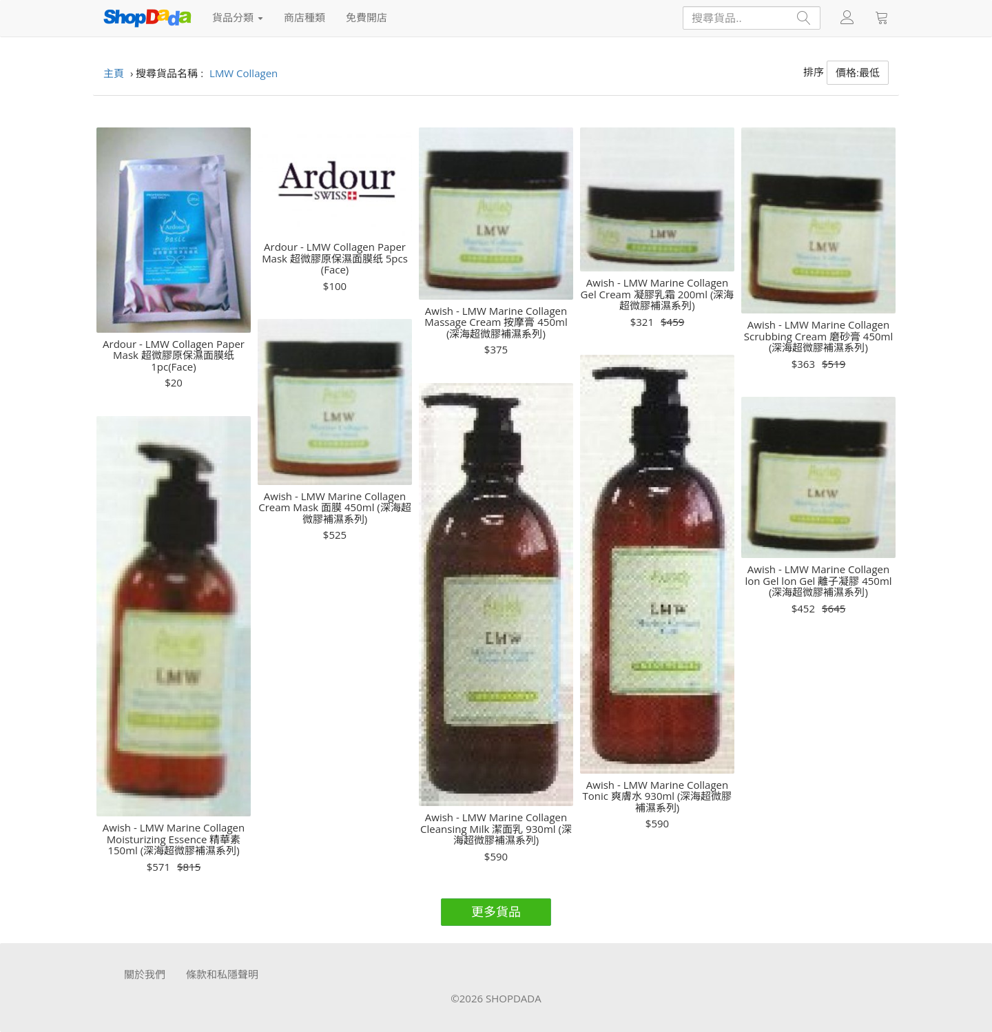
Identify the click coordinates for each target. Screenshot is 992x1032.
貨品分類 (237, 17)
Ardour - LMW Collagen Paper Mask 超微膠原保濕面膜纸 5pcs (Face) (335, 258)
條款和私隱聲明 (222, 974)
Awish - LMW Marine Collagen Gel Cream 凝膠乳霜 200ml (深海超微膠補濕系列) (657, 294)
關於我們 (144, 974)
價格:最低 (858, 72)
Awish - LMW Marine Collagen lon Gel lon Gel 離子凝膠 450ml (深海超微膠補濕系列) (818, 581)
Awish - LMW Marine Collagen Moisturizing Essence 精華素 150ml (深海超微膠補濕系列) (174, 839)
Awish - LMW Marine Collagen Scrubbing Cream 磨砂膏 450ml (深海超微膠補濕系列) (818, 336)
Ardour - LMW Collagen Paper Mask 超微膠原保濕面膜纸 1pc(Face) (174, 355)
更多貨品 (496, 911)
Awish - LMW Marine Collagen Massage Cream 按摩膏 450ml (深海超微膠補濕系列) (495, 322)
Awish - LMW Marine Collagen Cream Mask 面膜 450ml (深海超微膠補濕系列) (334, 508)
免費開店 (366, 17)
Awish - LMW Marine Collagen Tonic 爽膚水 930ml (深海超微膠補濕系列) (657, 796)
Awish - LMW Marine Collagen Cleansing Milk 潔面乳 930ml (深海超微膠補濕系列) (496, 829)
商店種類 (304, 17)
